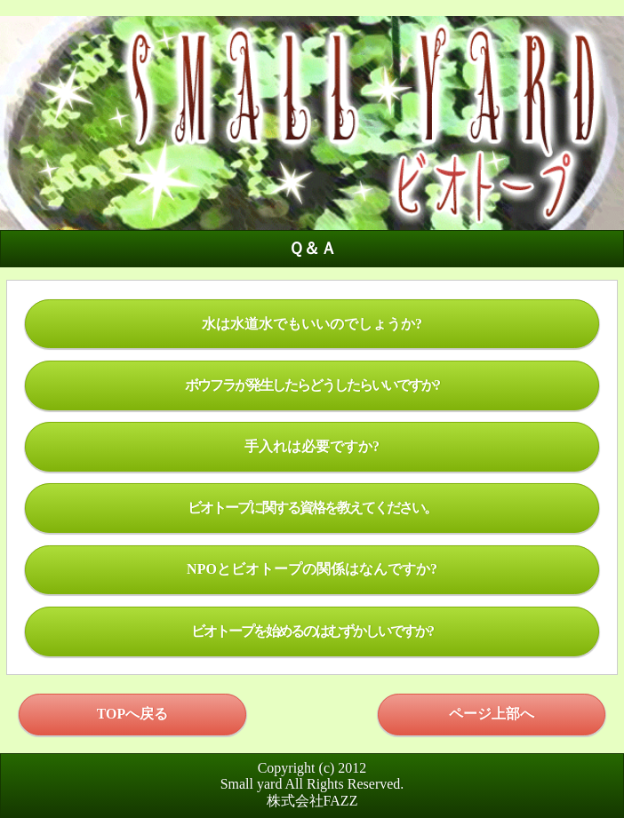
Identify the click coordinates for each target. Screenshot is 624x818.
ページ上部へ (491, 713)
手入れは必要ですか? (312, 446)
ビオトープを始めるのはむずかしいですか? (312, 631)
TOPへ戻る (133, 713)
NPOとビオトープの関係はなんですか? (312, 568)
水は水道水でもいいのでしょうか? (312, 323)
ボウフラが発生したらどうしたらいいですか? (312, 385)
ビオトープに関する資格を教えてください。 (312, 507)
